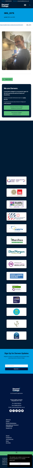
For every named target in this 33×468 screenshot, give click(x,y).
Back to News (7, 79)
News (7, 441)
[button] (16, 452)
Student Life (9, 428)
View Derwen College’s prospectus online (16, 113)
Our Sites (8, 442)
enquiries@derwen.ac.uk (23, 1)
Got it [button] (20, 463)
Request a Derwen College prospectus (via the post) (16, 107)
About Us (8, 419)
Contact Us (8, 437)
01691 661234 (8, 1)
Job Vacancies (9, 439)
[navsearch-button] (29, 5)
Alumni (7, 435)
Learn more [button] (12, 460)
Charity (8, 421)
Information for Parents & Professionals (12, 425)
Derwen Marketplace (11, 423)
